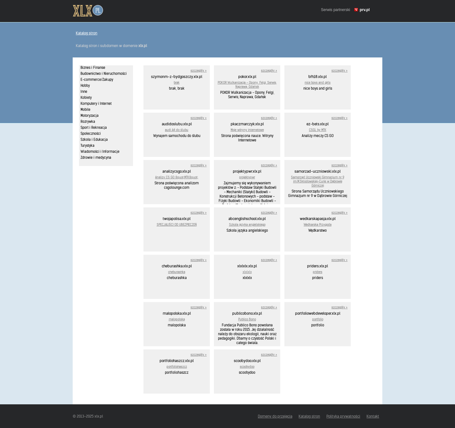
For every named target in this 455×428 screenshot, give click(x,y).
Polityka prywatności (343, 416)
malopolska (177, 319)
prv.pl (365, 10)
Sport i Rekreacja (94, 127)
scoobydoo (247, 367)
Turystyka (87, 145)
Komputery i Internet (96, 103)
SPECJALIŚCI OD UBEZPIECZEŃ (177, 225)
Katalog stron (86, 33)
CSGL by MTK (317, 130)
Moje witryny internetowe (247, 130)
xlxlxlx (247, 272)
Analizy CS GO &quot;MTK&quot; (176, 177)
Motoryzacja (90, 115)
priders (317, 272)
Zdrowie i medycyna (96, 157)
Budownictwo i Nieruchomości (104, 73)
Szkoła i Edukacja (94, 139)
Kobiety (86, 97)
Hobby (85, 85)
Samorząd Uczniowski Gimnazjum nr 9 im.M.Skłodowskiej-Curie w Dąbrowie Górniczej (317, 181)
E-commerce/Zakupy (97, 79)
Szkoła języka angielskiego (247, 225)
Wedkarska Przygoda (317, 225)
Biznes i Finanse (93, 67)
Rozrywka (88, 121)
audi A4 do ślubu (176, 130)
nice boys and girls (318, 82)
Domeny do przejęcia (275, 416)
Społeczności (91, 133)
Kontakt (373, 416)
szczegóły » (199, 70)
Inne (84, 91)
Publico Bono (247, 319)
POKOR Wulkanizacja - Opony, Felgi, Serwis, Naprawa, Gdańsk (247, 84)
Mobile (85, 109)
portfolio (317, 319)
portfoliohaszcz (177, 367)
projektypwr (247, 177)
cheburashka (176, 272)
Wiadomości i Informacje (100, 151)
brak (176, 82)
